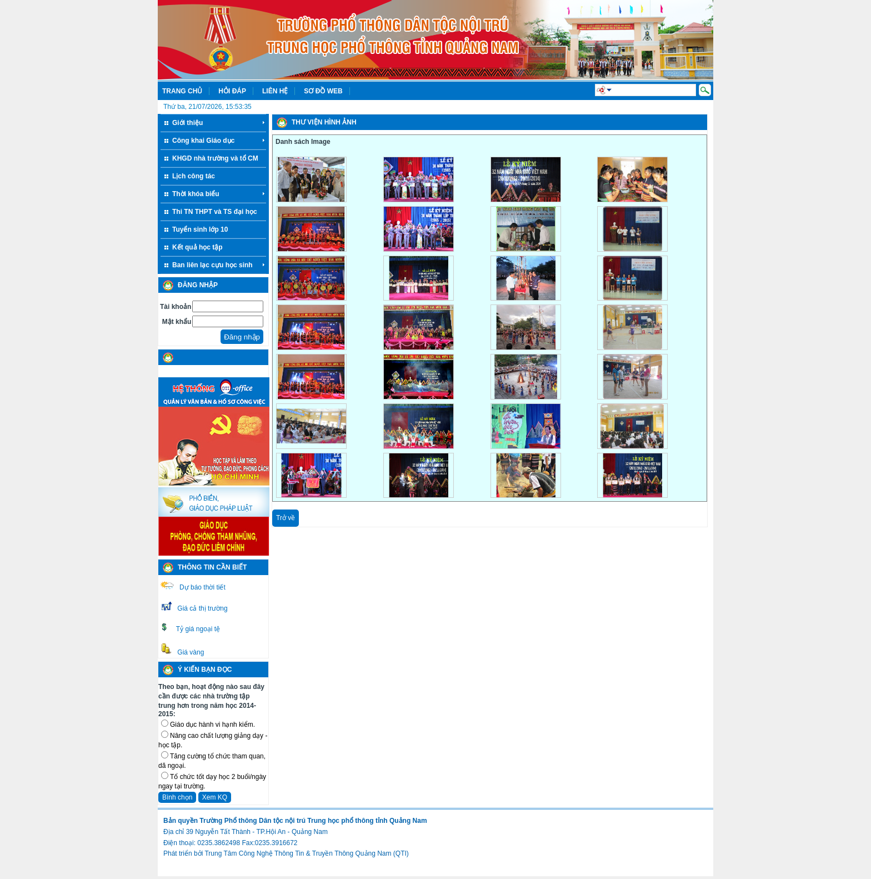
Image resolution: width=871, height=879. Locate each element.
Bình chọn (177, 797)
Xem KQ (214, 797)
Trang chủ (182, 91)
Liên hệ (275, 91)
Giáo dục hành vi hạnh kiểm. (212, 724)
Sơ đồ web (323, 91)
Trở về (285, 518)
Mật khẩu (177, 322)
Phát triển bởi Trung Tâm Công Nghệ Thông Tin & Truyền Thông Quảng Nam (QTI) (286, 853)
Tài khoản (175, 307)
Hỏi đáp (232, 91)
